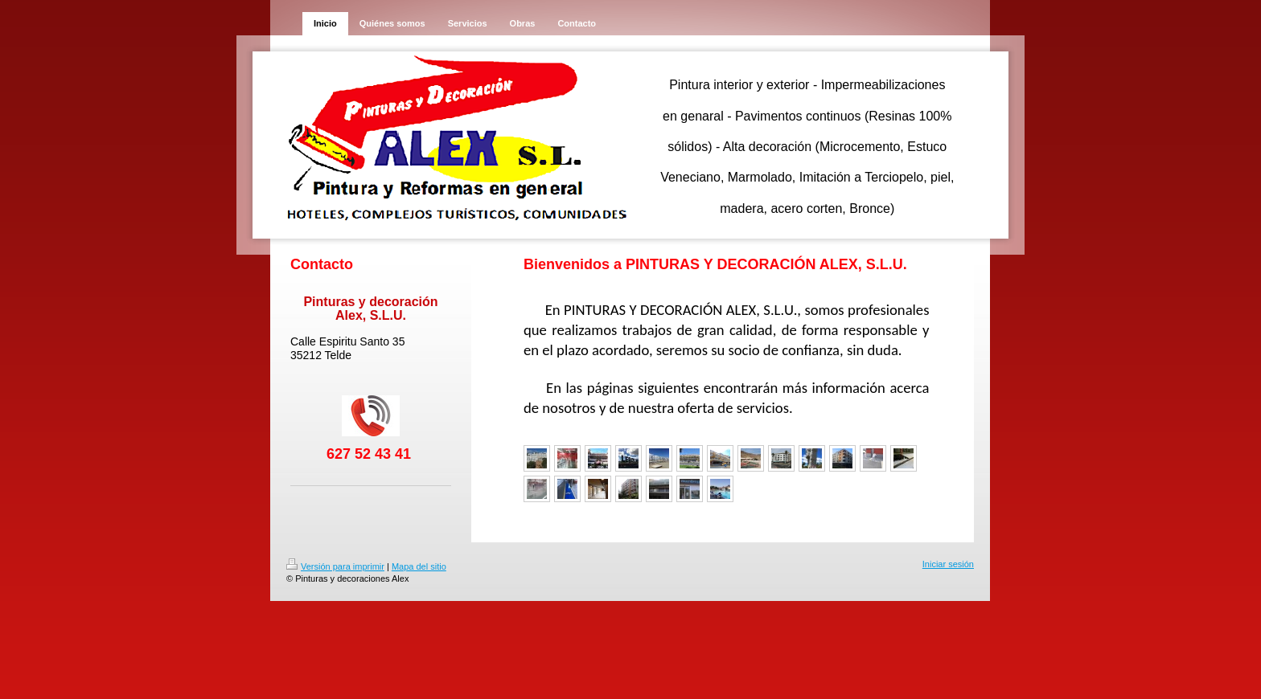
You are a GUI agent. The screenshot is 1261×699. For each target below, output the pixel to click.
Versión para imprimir (335, 566)
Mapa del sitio (419, 566)
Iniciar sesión (948, 564)
